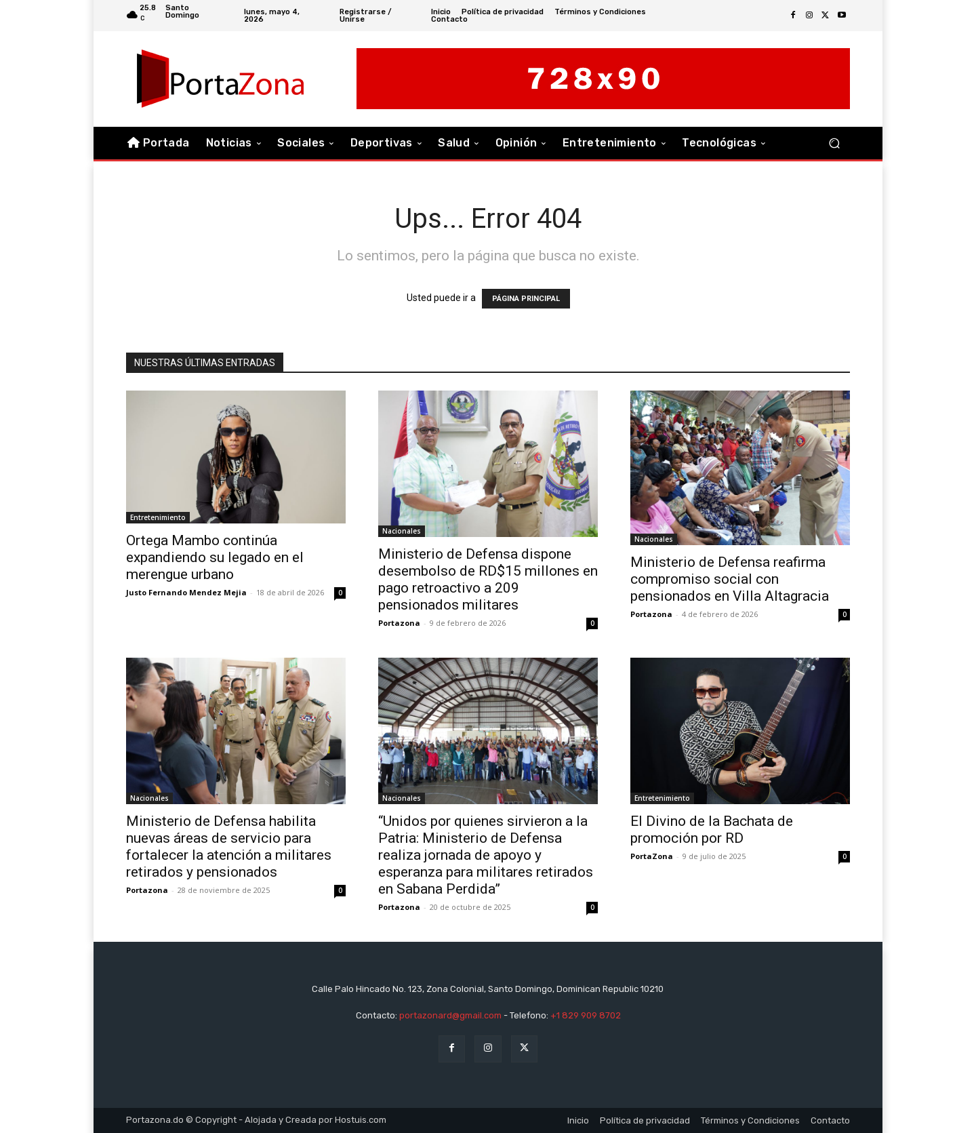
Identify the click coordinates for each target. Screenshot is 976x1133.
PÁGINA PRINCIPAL (526, 298)
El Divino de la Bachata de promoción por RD (711, 829)
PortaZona (651, 856)
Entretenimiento (158, 517)
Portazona (399, 623)
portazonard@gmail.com (450, 1015)
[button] (834, 143)
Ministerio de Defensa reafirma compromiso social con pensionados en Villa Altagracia (729, 579)
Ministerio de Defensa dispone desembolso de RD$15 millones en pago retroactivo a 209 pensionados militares (488, 579)
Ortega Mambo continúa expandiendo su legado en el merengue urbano (215, 557)
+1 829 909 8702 (585, 1015)
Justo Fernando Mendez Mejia (186, 592)
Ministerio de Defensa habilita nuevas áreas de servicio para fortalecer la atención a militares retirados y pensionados (228, 846)
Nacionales (401, 531)
